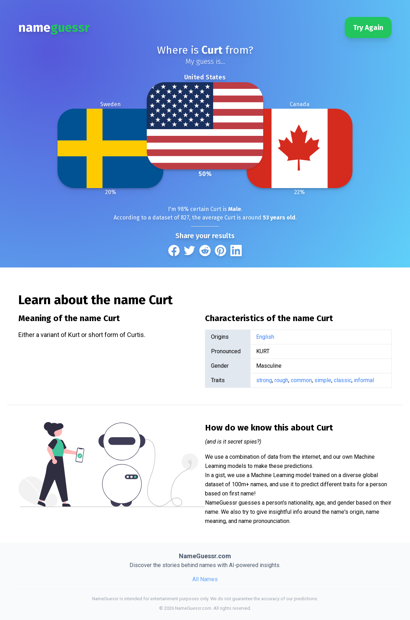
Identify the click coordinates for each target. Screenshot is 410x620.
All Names (205, 579)
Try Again (368, 27)
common (301, 380)
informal (364, 380)
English (265, 336)
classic (342, 380)
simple (322, 380)
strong (264, 380)
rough (281, 380)
